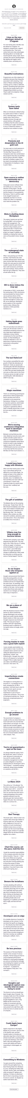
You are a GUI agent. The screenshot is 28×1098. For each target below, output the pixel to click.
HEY (14, 11)
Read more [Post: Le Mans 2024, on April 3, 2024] (14, 792)
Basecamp (8, 11)
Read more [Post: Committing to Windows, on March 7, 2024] (14, 1070)
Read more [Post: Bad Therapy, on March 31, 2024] (14, 825)
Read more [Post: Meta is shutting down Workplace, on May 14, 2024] (14, 226)
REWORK (23, 14)
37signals (15, 13)
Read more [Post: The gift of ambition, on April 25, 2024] (14, 510)
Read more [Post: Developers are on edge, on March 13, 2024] (14, 926)
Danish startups (14, 19)
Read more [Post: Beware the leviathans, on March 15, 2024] (14, 893)
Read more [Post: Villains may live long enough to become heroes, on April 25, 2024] (14, 545)
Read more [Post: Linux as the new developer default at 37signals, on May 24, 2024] (14, 50)
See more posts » (14, 1089)
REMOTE (24, 16)
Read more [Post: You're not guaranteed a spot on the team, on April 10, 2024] (14, 759)
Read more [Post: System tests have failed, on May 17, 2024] (14, 118)
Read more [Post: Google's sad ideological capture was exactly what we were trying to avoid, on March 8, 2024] (14, 997)
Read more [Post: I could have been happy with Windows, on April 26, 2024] (14, 476)
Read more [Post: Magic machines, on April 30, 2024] (14, 402)
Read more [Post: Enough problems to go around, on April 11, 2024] (14, 724)
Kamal (11, 14)
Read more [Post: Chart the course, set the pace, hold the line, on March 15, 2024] (14, 858)
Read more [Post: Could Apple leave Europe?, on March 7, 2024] (14, 1036)
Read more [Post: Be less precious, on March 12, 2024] (14, 960)
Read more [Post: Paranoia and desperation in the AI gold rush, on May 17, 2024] (14, 153)
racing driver (16, 18)
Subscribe (22, 27)
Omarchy (15, 14)
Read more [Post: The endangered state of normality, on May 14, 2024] (14, 262)
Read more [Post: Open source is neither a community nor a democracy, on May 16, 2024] (14, 190)
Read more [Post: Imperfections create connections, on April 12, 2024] (14, 689)
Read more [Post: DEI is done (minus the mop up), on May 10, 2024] (14, 297)
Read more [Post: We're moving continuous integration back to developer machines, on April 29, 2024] (14, 438)
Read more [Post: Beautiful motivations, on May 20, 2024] (14, 84)
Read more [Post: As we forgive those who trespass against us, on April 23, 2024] (14, 581)
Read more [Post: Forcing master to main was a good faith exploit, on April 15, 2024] (14, 653)
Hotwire (7, 14)
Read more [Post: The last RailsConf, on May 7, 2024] (14, 368)
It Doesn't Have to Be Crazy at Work (10, 16)
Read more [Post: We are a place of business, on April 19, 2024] (14, 618)
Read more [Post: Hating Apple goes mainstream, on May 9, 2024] (14, 334)
